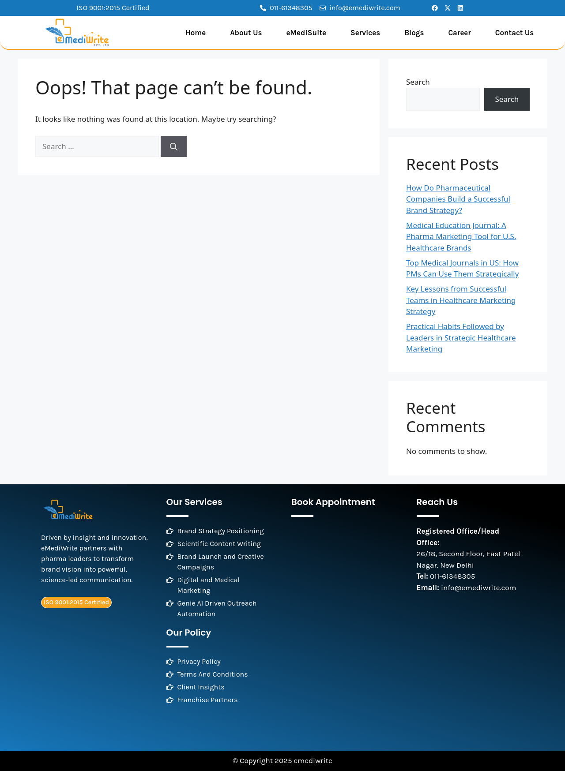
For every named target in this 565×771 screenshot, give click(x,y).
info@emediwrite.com (478, 587)
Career (459, 32)
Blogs (414, 32)
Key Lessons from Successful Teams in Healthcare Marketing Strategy (461, 300)
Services (365, 32)
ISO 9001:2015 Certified (113, 8)
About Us (246, 32)
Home (195, 32)
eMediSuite (306, 32)
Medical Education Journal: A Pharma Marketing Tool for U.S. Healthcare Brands (461, 236)
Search (418, 82)
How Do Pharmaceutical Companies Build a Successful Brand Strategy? (458, 199)
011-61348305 (452, 576)
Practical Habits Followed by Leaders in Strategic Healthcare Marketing (461, 337)
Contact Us (514, 32)
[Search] (174, 146)
